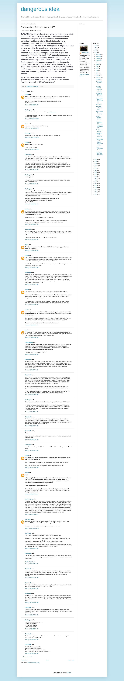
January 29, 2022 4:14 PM (31, 564)
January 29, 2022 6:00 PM (31, 602)
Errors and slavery (98, 87)
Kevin (26, 123)
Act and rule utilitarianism (99, 83)
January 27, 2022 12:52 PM (32, 149)
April (97, 73)
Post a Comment (27, 657)
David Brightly (29, 342)
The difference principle (99, 130)
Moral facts (98, 104)
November (98, 56)
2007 (96, 189)
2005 (96, 194)
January (98, 79)
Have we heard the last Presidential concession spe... (99, 124)
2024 (96, 48)
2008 (96, 187)
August (98, 64)
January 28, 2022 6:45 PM (31, 426)
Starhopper (28, 110)
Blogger (69, 672)
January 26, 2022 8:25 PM (31, 105)
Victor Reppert (85, 52)
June (97, 68)
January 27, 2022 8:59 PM (31, 325)
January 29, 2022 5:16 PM (31, 588)
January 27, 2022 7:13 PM (31, 267)
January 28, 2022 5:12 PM (31, 412)
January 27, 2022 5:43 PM (31, 239)
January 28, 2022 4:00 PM (31, 370)
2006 (96, 192)
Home (47, 660)
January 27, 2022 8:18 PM (31, 284)
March (97, 75)
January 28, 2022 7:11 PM (31, 450)
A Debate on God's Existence (99, 135)
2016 (96, 170)
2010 (96, 183)
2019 (96, 163)
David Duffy (28, 375)
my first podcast (52, 112)
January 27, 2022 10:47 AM (32, 137)
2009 (96, 185)
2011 (96, 181)
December (98, 54)
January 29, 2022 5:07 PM (31, 577)
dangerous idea (40, 9)
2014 (96, 174)
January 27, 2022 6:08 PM (31, 250)
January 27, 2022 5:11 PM (31, 204)
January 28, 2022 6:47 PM (31, 439)
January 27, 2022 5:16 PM (31, 224)
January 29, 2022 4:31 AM (31, 514)
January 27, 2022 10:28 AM (32, 128)
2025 (96, 45)
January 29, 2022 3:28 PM (31, 548)
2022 (96, 52)
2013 (96, 176)
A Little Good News (30, 561)
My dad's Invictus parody (98, 118)
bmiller (27, 94)
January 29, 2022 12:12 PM (32, 528)
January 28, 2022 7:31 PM (31, 494)
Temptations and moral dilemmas (99, 95)
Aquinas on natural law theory (99, 108)
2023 (96, 50)
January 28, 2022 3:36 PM (31, 354)
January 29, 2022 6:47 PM (31, 629)
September (98, 60)
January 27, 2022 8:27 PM (31, 304)
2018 (96, 165)
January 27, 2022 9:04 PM (31, 337)
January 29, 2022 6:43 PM (31, 615)
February (98, 77)
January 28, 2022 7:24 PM (31, 467)
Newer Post (24, 660)
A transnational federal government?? (99, 100)
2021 (96, 159)
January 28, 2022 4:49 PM (31, 394)
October (98, 58)
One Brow (27, 519)
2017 (96, 168)
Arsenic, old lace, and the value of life (99, 154)
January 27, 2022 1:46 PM (31, 184)
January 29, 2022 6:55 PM (31, 639)
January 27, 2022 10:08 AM (32, 118)
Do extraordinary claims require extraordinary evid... (99, 142)
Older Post (71, 660)
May (97, 70)
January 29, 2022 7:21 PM (31, 653)
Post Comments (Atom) (33, 662)
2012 (96, 179)
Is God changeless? (99, 148)
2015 (96, 172)
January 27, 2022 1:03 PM (31, 170)
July (97, 66)
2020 (96, 161)
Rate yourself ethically (99, 90)
